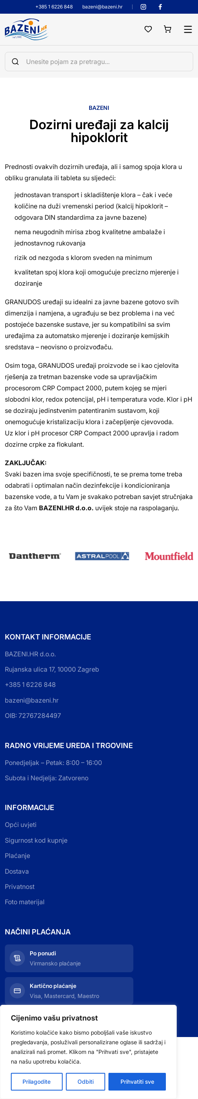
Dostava (17, 871)
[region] (88, 1052)
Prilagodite (36, 1081)
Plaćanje (17, 856)
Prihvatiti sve (137, 1081)
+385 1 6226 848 (54, 6)
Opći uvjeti (21, 825)
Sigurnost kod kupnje (36, 840)
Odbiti (86, 1081)
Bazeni (99, 107)
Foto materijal (25, 902)
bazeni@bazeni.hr (102, 6)
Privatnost (20, 886)
